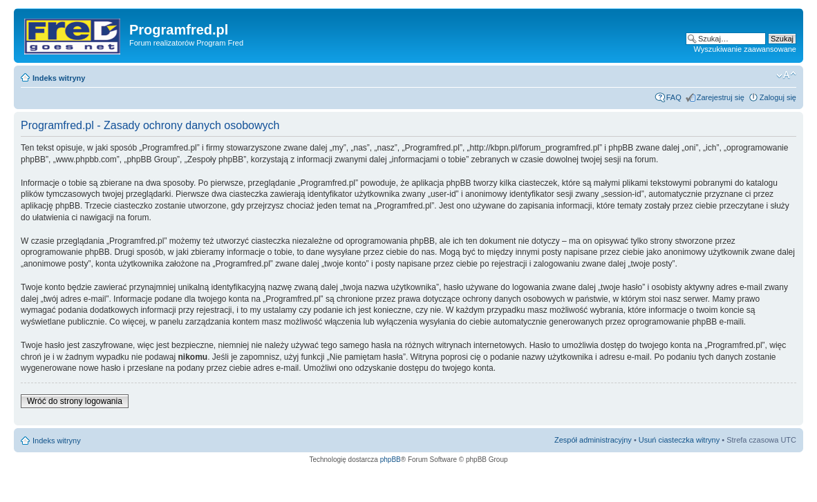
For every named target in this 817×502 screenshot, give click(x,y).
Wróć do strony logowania (74, 401)
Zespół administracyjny (593, 440)
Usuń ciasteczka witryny (679, 440)
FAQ (674, 97)
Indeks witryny (58, 78)
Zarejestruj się (720, 97)
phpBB (390, 459)
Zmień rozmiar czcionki (786, 75)
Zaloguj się (778, 97)
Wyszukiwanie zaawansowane (745, 49)
